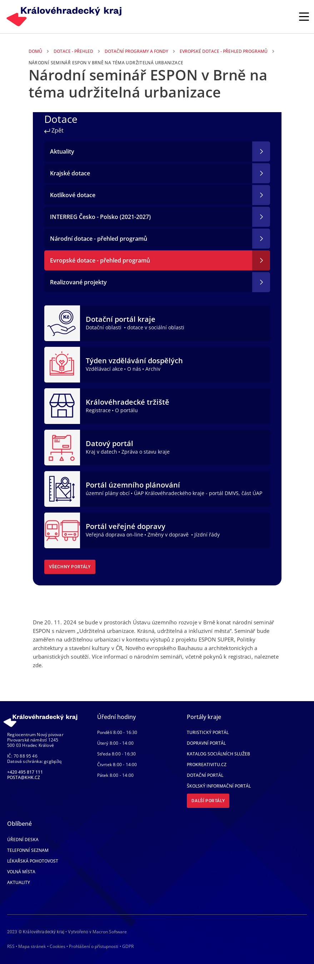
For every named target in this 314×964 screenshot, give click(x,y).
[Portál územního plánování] (62, 488)
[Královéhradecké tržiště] (62, 405)
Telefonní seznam (28, 850)
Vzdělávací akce (104, 368)
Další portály (208, 800)
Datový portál (109, 443)
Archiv (152, 368)
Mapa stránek (32, 946)
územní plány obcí (108, 493)
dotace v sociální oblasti (155, 327)
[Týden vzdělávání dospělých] (62, 364)
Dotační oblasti (104, 327)
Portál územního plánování (133, 485)
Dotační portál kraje (120, 319)
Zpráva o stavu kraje (145, 451)
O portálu (126, 410)
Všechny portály (70, 566)
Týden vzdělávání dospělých (134, 360)
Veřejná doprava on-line (114, 534)
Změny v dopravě (169, 534)
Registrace (98, 410)
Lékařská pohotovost (32, 861)
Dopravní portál (206, 743)
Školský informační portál (219, 786)
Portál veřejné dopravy (125, 526)
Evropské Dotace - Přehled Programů (224, 51)
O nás (134, 368)
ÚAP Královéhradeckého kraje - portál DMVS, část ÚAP (198, 493)
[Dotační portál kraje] (62, 322)
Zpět (54, 130)
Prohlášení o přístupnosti (93, 946)
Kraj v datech (101, 451)
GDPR (128, 946)
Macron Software (110, 932)
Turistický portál (208, 732)
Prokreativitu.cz (206, 764)
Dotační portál (205, 775)
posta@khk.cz (23, 777)
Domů (35, 51)
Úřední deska (23, 839)
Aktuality (18, 882)
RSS (11, 946)
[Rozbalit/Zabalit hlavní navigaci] (304, 16)
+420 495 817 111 (25, 772)
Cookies (57, 946)
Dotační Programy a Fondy (136, 51)
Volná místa (21, 872)
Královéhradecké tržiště (127, 402)
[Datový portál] (62, 447)
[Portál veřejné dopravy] (62, 530)
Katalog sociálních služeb (218, 754)
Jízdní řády (207, 534)
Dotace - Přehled (73, 51)
